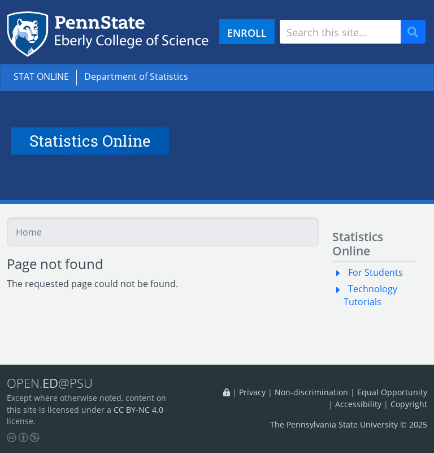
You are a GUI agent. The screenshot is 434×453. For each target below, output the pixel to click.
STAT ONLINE (41, 76)
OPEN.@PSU (50, 382)
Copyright (408, 404)
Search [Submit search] (417, 32)
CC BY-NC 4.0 (138, 409)
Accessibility (358, 404)
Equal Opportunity (392, 392)
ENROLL (247, 32)
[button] (340, 272)
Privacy (252, 392)
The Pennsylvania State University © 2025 (348, 424)
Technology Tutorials (370, 295)
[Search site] (340, 31)
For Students (375, 272)
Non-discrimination (311, 392)
